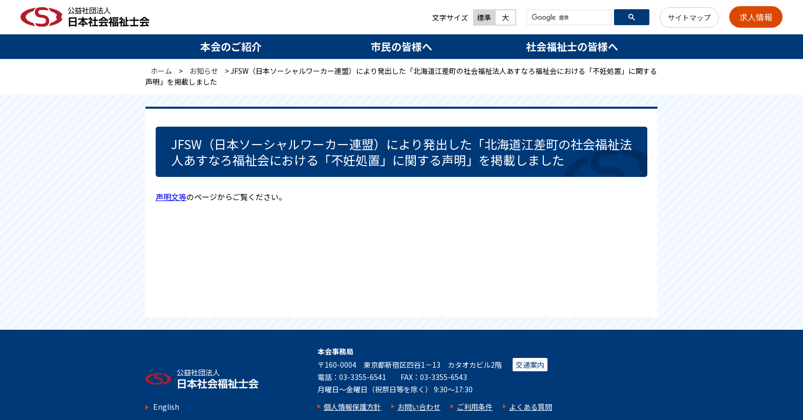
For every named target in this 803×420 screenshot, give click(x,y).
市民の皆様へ (401, 46)
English (166, 407)
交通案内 (530, 364)
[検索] (568, 18)
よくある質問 (530, 407)
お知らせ (203, 71)
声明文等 (171, 196)
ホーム (161, 71)
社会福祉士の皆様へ (572, 46)
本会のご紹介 (231, 46)
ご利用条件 (475, 407)
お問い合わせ (418, 407)
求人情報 (755, 17)
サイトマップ (689, 17)
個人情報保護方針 (352, 407)
